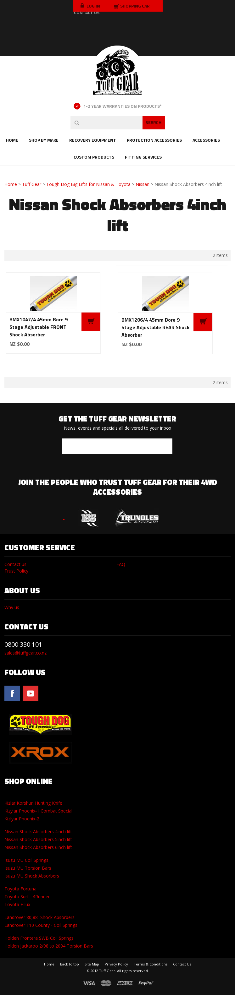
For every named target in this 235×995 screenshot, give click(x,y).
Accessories (206, 140)
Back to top (69, 964)
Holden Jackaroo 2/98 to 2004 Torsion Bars (48, 946)
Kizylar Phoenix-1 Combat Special (38, 811)
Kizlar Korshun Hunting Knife (33, 803)
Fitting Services (143, 157)
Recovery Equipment (92, 140)
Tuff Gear (31, 184)
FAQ (120, 564)
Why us (11, 607)
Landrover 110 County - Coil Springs (40, 925)
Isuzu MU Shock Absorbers (31, 876)
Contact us (15, 564)
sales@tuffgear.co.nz (25, 653)
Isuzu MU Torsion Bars (27, 868)
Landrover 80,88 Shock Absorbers (39, 917)
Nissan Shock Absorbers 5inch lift (38, 839)
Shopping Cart (136, 6)
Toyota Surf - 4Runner (27, 897)
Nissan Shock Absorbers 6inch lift (38, 847)
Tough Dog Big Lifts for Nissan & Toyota (88, 184)
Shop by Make (44, 140)
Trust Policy (16, 571)
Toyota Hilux (17, 904)
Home (12, 140)
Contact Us (182, 964)
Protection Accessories (154, 140)
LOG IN (90, 6)
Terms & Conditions (150, 964)
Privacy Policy (116, 964)
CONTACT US (86, 12)
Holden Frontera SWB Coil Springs (39, 938)
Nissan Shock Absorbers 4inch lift (38, 832)
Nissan (142, 184)
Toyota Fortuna (20, 889)
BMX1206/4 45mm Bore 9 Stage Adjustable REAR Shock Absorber (155, 327)
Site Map (92, 964)
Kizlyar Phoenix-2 (21, 819)
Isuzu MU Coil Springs (26, 860)
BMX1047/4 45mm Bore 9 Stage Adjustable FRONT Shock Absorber (38, 327)
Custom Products (94, 157)
